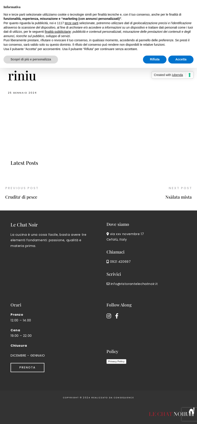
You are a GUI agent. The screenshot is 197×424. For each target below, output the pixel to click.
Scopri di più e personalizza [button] (31, 59)
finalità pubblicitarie (58, 31)
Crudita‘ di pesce (21, 197)
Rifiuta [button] (155, 59)
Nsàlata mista (178, 197)
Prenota (27, 367)
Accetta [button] (180, 59)
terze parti (71, 23)
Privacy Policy (116, 361)
